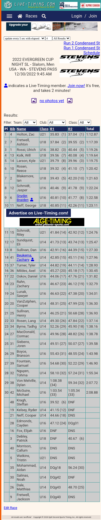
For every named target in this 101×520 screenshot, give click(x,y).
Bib (12, 129)
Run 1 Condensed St (82, 48)
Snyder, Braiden (23, 198)
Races (31, 16)
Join (93, 16)
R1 (52, 129)
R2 (70, 129)
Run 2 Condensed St (82, 43)
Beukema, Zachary (24, 257)
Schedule (91, 52)
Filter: (20, 122)
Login (76, 16)
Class (44, 129)
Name (21, 129)
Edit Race (10, 508)
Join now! (76, 85)
